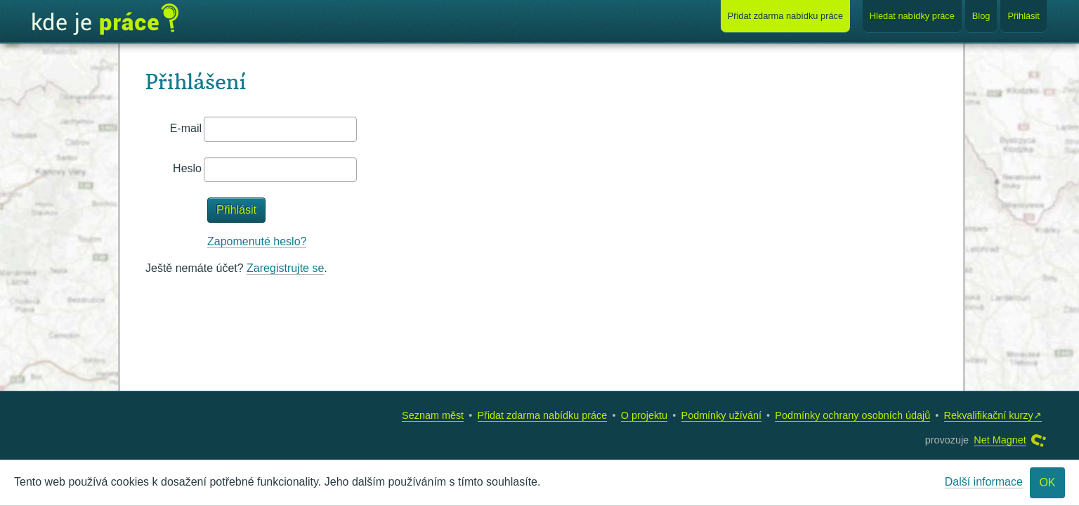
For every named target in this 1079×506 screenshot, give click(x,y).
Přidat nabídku (785, 16)
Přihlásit (1023, 16)
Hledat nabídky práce (912, 16)
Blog (981, 16)
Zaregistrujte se (285, 268)
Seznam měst (433, 415)
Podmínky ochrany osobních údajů (852, 415)
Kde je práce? (105, 20)
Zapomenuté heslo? (256, 241)
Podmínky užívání (721, 415)
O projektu (644, 415)
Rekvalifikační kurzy (988, 415)
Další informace (984, 482)
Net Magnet (1000, 440)
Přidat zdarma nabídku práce (543, 415)
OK (1047, 482)
